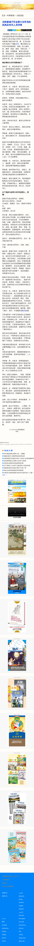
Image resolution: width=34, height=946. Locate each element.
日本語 (4, 934)
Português (22, 918)
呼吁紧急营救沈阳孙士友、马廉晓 (14, 453)
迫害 (17, 44)
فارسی (21, 912)
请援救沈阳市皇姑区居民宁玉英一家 (15, 468)
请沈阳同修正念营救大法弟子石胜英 (15, 461)
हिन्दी (3, 921)
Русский (21, 921)
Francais (21, 915)
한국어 (4, 938)
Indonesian (5, 928)
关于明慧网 (5, 879)
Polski (4, 941)
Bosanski (21, 896)
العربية (21, 893)
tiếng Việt (22, 941)
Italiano (4, 931)
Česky (21, 899)
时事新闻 (10, 15)
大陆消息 (20, 15)
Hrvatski (4, 925)
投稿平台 (4, 883)
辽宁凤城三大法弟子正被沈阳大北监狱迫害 (17, 465)
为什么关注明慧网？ (8, 886)
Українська (22, 938)
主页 (3, 15)
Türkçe (21, 934)
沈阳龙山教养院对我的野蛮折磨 (13, 463)
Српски (21, 928)
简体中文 (5, 896)
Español (21, 909)
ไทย (20, 931)
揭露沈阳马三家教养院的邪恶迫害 (14, 456)
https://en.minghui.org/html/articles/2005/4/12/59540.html (16, 444)
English (21, 905)
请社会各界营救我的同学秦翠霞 (13, 470)
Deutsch (21, 902)
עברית (4, 918)
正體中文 (5, 893)
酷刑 (23, 311)
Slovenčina (22, 925)
